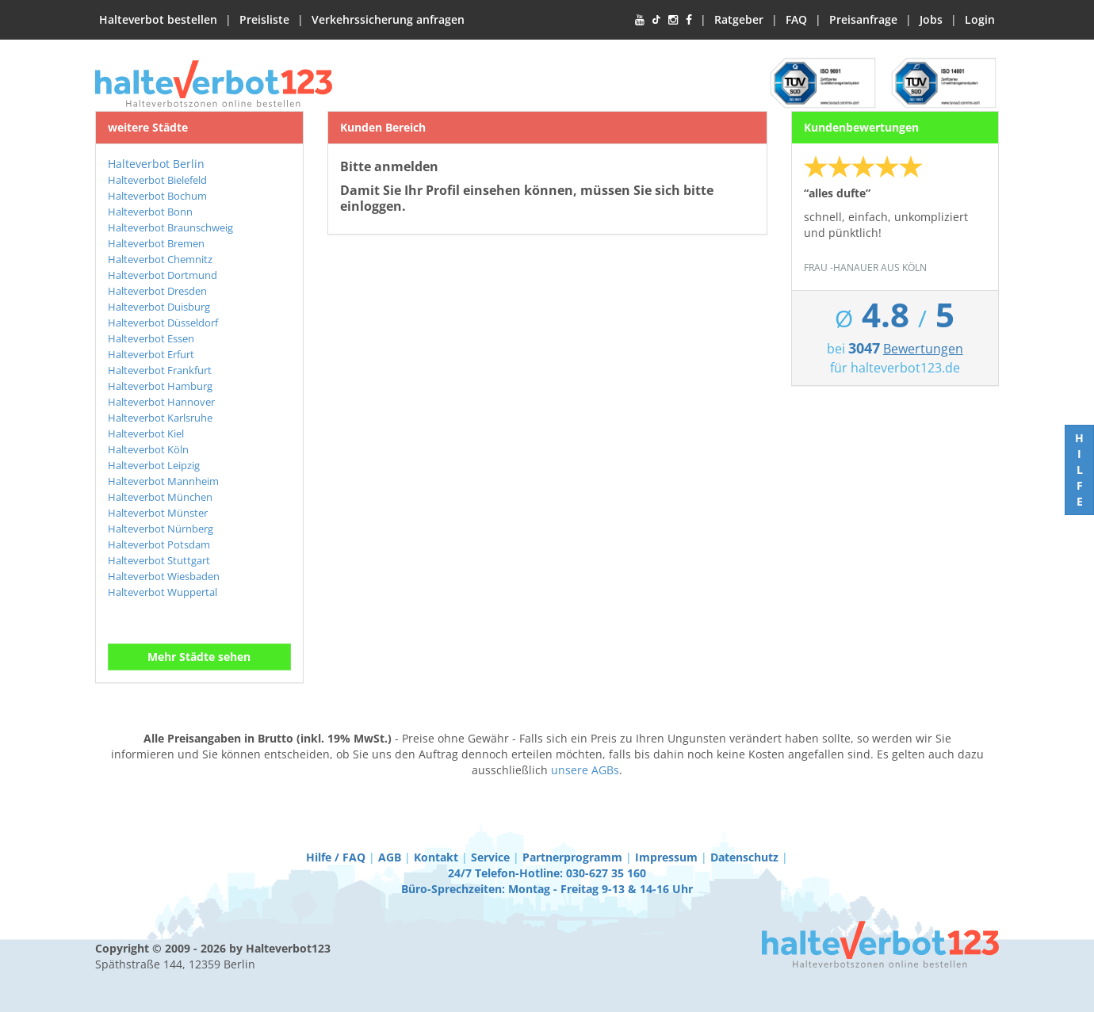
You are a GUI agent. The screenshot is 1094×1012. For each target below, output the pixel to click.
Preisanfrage (863, 19)
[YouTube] (639, 20)
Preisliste (264, 19)
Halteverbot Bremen (156, 243)
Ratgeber (738, 19)
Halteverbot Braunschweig (170, 227)
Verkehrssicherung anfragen (388, 19)
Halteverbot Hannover (161, 402)
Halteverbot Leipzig (154, 465)
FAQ (796, 19)
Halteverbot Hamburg (160, 386)
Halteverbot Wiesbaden (164, 576)
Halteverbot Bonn (150, 211)
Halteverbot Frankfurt (160, 370)
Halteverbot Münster (158, 513)
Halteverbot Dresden (157, 291)
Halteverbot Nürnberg (160, 528)
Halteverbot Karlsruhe (160, 418)
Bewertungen (923, 348)
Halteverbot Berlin (156, 163)
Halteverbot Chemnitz (160, 259)
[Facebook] (689, 20)
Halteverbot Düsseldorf (163, 322)
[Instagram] (673, 20)
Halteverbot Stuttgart (159, 560)
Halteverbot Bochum (157, 196)
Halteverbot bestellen (158, 19)
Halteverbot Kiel (146, 433)
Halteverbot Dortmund (162, 275)
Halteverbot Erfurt (151, 354)
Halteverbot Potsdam (159, 544)
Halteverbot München (160, 497)
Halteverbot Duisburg (159, 307)
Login (980, 19)
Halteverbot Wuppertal (162, 592)
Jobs (931, 19)
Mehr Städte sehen (199, 656)
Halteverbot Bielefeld (157, 180)
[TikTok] (656, 20)
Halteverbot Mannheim (163, 481)
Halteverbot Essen (151, 338)
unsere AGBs (585, 769)
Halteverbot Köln (148, 449)
